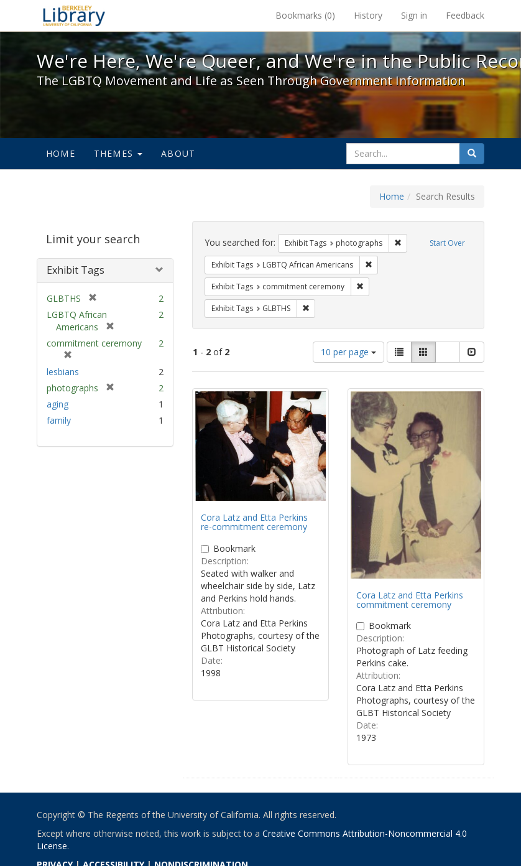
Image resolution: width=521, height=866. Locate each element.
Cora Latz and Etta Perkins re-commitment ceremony (254, 522)
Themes (118, 153)
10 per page (348, 352)
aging (57, 404)
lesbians (63, 372)
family (59, 420)
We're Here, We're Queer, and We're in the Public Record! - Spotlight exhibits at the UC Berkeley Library (74, 15)
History (368, 15)
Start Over (447, 243)
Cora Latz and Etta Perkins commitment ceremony (409, 599)
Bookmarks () (305, 15)
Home (60, 153)
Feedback (465, 15)
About (178, 153)
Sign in (414, 15)
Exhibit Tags (75, 270)
